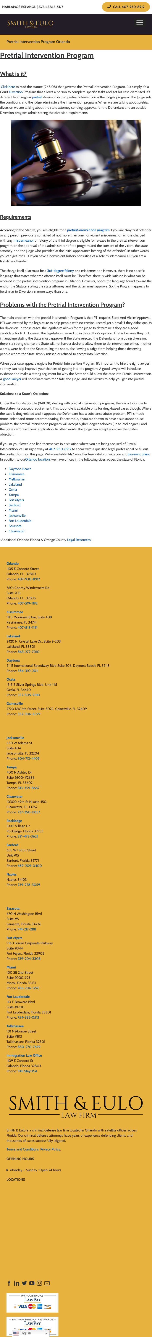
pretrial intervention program (88, 230)
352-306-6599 (29, 714)
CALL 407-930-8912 (125, 7)
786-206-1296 (28, 988)
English (22, 1333)
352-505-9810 (29, 695)
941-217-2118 (27, 929)
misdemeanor (23, 240)
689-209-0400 (30, 866)
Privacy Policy (50, 1149)
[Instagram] (39, 1283)
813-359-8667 (28, 788)
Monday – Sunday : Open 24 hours (35, 1170)
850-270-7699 (29, 1047)
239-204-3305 (29, 959)
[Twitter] (24, 1283)
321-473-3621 (28, 836)
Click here (7, 87)
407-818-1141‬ (27, 627)
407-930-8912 (60, 449)
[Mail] (47, 1283)
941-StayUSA (27, 1071)
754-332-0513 (28, 1017)
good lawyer (12, 379)
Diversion (16, 92)
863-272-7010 (28, 652)
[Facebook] (9, 1283)
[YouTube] (31, 1283)
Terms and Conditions (22, 1149)
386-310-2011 (28, 671)
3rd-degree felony (60, 271)
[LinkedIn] (16, 1283)
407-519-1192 (27, 603)
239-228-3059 (29, 885)
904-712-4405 (29, 758)
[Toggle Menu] (139, 22)
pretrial (37, 97)
